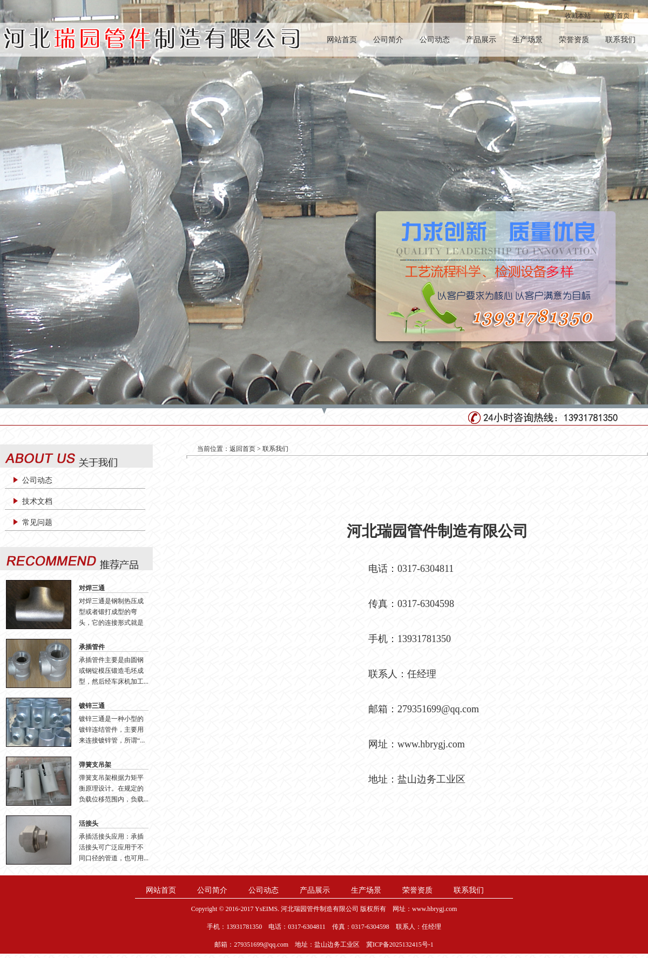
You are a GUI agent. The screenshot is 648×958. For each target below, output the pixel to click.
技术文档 (37, 501)
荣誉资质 (574, 40)
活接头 (88, 823)
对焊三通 (92, 588)
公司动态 (435, 40)
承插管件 (92, 647)
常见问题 (37, 522)
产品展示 (481, 40)
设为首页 (617, 15)
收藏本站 (578, 15)
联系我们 (620, 40)
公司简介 (388, 40)
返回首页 (242, 449)
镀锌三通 (92, 706)
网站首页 (342, 40)
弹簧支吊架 (95, 764)
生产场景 (527, 40)
